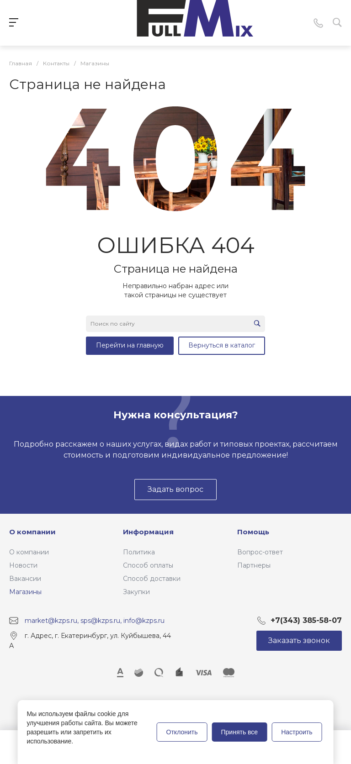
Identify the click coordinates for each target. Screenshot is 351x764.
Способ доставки (152, 578)
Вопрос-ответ (260, 552)
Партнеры (254, 565)
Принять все (239, 732)
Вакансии (25, 578)
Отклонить (182, 732)
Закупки (136, 592)
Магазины (25, 592)
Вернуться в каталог (221, 345)
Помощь (253, 531)
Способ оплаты (148, 565)
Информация (148, 531)
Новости (23, 565)
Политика (139, 552)
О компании (32, 531)
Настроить (296, 732)
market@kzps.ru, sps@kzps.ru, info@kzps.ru (95, 620)
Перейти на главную (130, 345)
